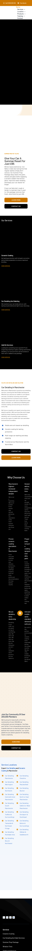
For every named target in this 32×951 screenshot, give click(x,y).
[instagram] (7, 917)
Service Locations (9, 765)
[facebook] (4, 917)
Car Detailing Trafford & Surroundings (9, 814)
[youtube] (13, 917)
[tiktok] (10, 917)
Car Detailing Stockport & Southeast (24, 814)
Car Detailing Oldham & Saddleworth (24, 832)
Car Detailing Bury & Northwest (9, 840)
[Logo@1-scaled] (10, 908)
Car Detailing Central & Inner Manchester (10, 796)
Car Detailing (11, 768)
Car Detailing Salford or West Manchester (25, 805)
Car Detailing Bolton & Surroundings (24, 823)
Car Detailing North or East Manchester (24, 796)
